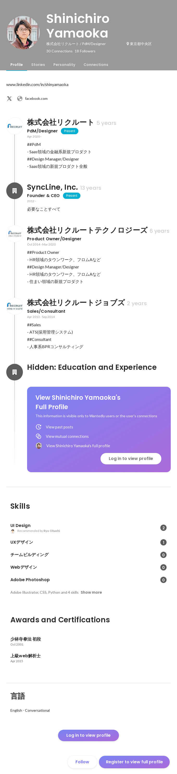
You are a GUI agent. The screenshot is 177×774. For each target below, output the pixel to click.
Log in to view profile (131, 459)
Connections (96, 64)
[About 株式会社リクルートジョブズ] (14, 306)
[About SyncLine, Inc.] (14, 190)
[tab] (16, 64)
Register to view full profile (134, 762)
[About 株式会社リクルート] (14, 125)
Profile (16, 64)
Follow (82, 762)
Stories (38, 64)
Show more (91, 592)
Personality (64, 64)
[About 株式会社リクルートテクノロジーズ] (14, 233)
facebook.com (32, 98)
